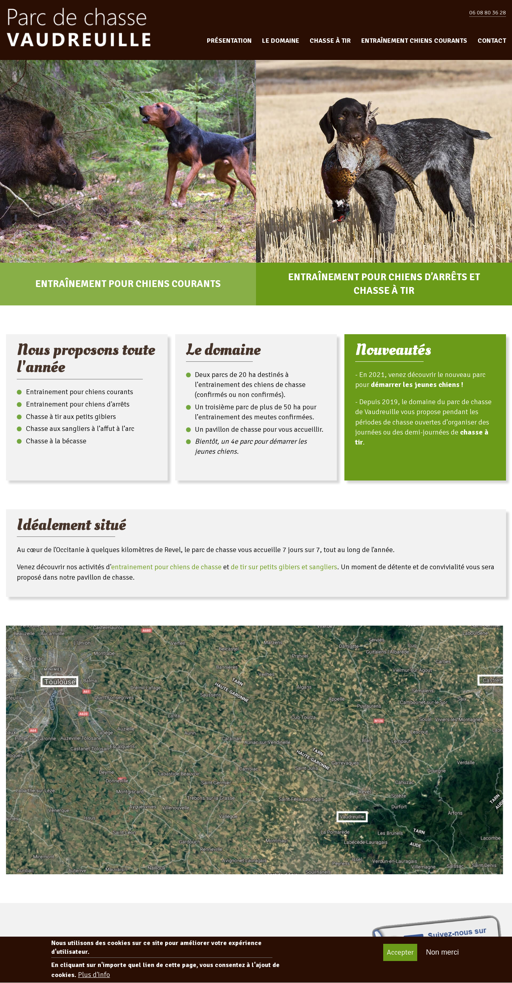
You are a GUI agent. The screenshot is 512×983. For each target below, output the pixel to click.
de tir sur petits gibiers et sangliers (284, 566)
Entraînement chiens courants (414, 41)
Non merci (442, 957)
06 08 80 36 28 (487, 12)
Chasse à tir (330, 41)
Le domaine (280, 41)
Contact (492, 41)
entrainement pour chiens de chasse (166, 566)
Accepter (400, 957)
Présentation (229, 41)
